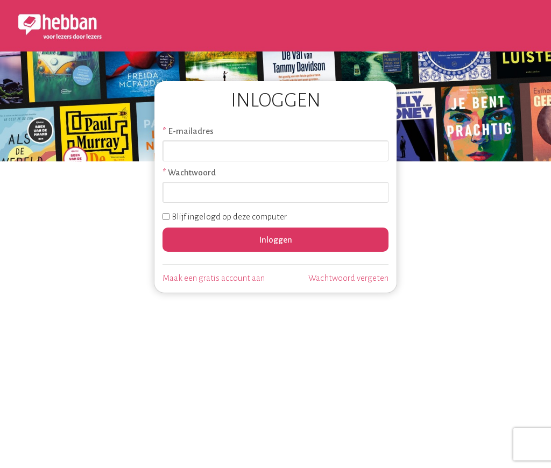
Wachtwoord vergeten (348, 277)
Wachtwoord (192, 172)
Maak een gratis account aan (214, 277)
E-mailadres (191, 131)
